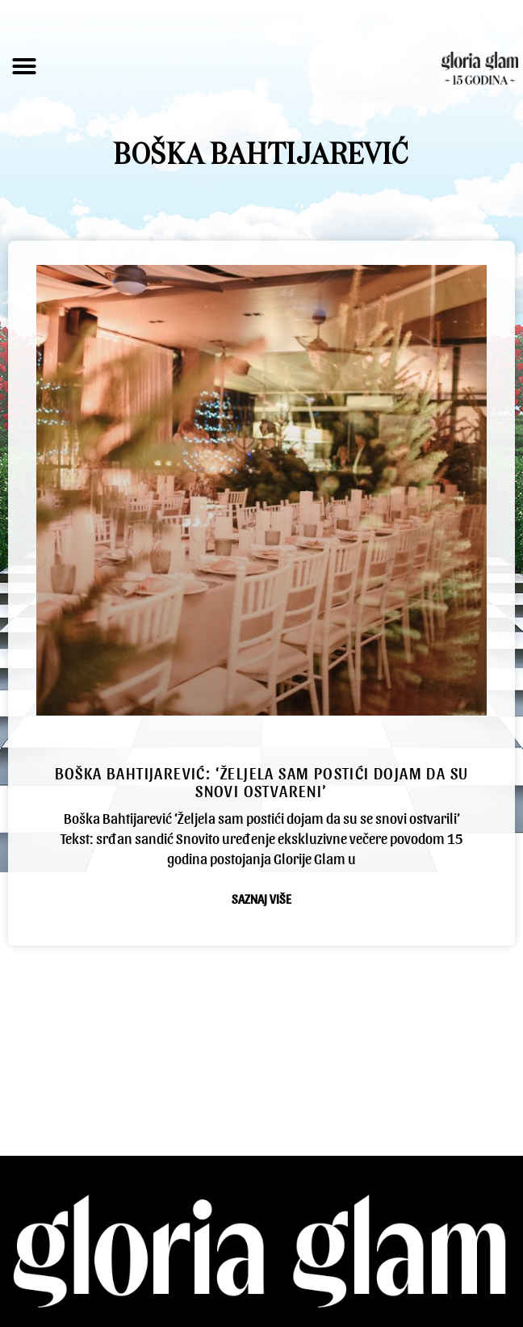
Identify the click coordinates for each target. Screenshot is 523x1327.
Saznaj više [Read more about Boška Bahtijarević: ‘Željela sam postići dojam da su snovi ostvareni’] (261, 898)
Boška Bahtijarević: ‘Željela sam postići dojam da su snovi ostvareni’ (262, 781)
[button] (24, 66)
